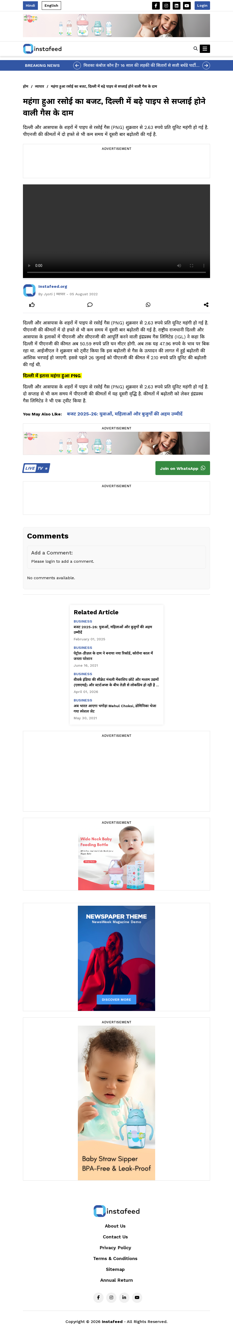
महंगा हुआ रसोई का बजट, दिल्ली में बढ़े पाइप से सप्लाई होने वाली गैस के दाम (104, 86)
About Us (115, 1226)
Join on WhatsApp (182, 468)
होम (25, 86)
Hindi (30, 5)
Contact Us (115, 1236)
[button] (196, 49)
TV (35, 468)
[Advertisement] (116, 165)
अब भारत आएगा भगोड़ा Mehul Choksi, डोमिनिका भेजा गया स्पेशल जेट (115, 708)
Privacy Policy (115, 1247)
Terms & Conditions (115, 1258)
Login (202, 5)
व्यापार (39, 86)
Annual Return (116, 1280)
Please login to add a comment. (62, 561)
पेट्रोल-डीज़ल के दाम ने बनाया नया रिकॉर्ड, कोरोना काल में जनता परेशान (113, 656)
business (83, 621)
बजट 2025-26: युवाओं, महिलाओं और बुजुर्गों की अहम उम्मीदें (124, 413)
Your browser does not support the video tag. (116, 231)
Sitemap (115, 1269)
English (51, 5)
